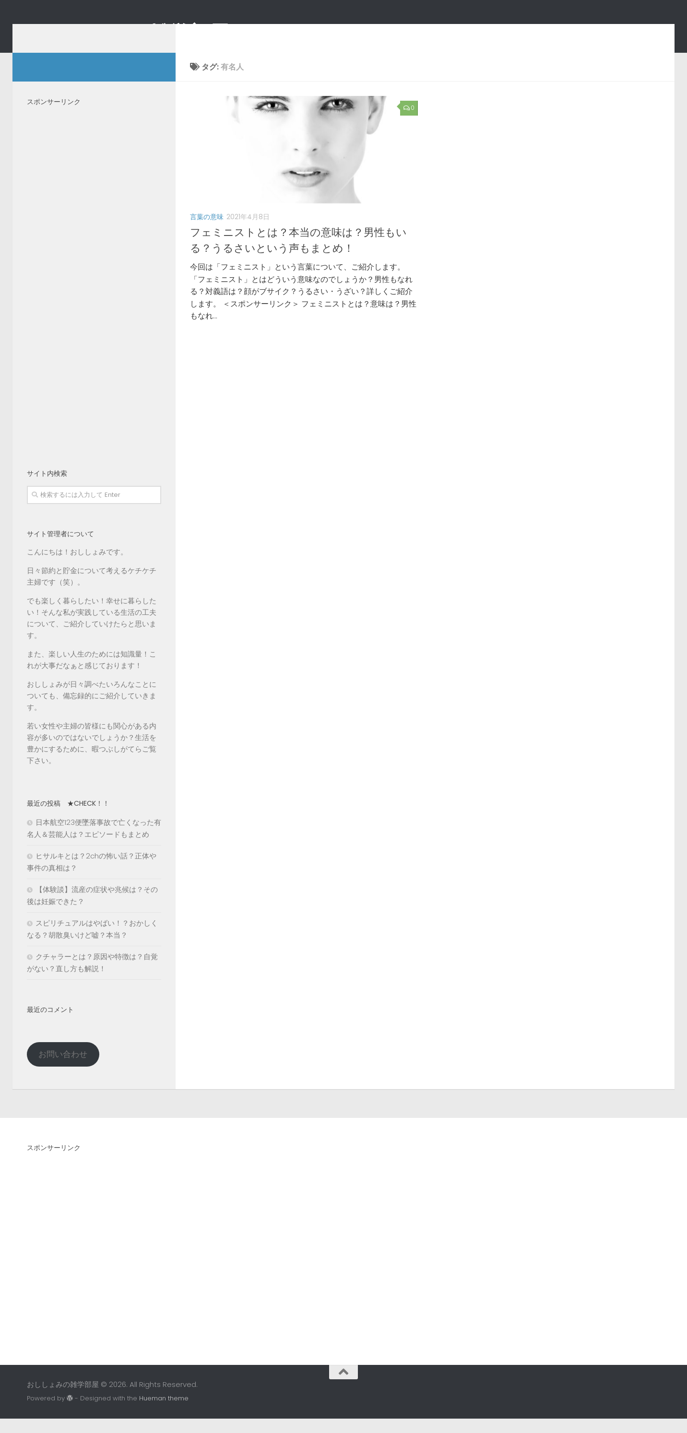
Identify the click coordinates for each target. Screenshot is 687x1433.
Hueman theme (164, 1412)
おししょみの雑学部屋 (128, 33)
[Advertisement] (94, 295)
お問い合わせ (62, 1068)
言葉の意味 (207, 231)
